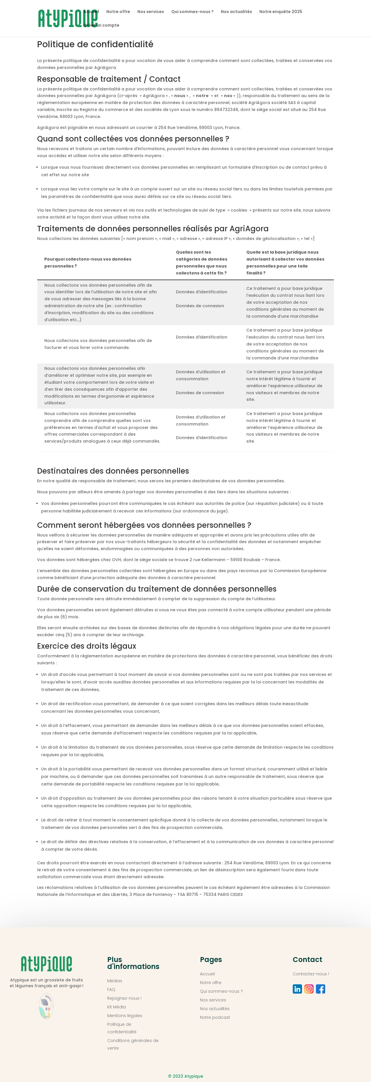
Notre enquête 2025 (280, 12)
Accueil (91, 12)
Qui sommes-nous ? (192, 12)
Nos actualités (236, 12)
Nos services (150, 12)
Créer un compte (101, 25)
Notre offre (118, 12)
